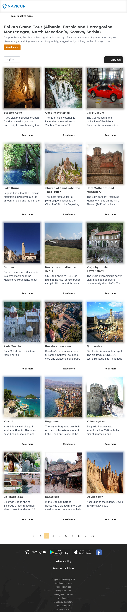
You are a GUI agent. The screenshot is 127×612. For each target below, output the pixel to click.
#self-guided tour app (63, 594)
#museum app (63, 606)
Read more (30, 135)
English (12, 59)
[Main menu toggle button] (121, 6)
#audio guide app (63, 609)
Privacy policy (63, 561)
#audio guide (63, 598)
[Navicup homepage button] (15, 6)
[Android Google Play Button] (59, 552)
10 (92, 536)
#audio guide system (63, 602)
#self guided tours (63, 591)
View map (113, 59)
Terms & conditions (63, 568)
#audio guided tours (63, 583)
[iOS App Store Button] (82, 552)
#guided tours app (64, 587)
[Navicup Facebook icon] (99, 552)
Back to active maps (19, 16)
